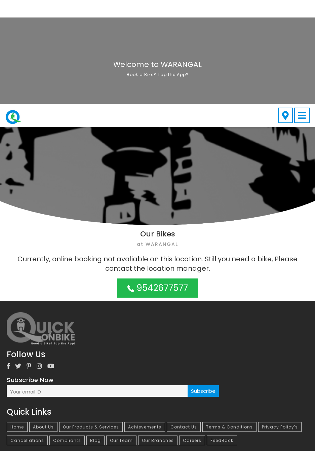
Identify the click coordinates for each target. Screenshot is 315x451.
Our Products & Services (91, 323)
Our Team (121, 336)
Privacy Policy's (280, 323)
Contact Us (183, 323)
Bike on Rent (69, 375)
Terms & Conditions (229, 323)
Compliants (67, 336)
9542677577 (157, 184)
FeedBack (221, 336)
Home (17, 323)
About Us (43, 323)
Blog (95, 336)
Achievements (144, 323)
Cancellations (27, 336)
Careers (192, 336)
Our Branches (158, 336)
